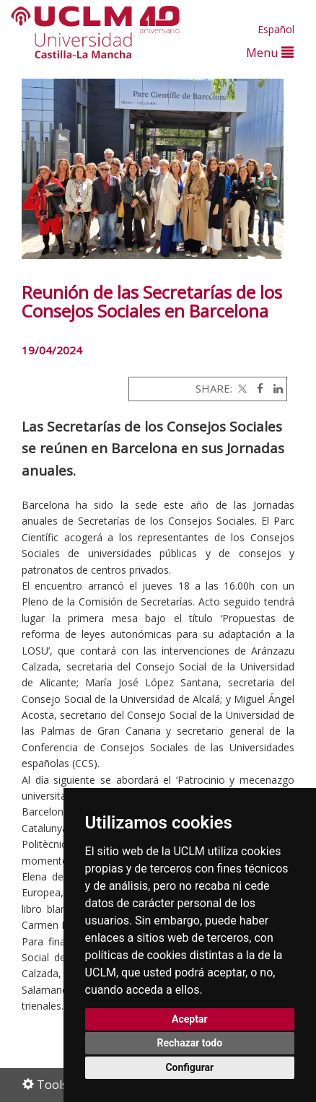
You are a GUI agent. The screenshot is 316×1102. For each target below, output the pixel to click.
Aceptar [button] (190, 1019)
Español (276, 29)
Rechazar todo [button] (189, 1043)
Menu (270, 52)
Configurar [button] (189, 1067)
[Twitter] (241, 388)
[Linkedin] (274, 388)
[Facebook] (256, 388)
